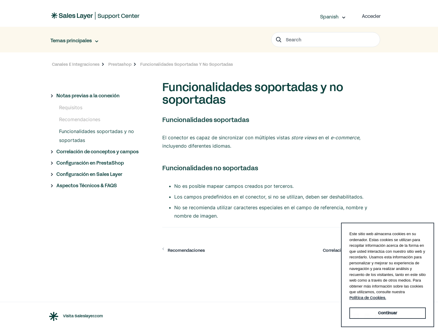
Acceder (371, 16)
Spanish (330, 16)
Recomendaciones (79, 119)
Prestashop (120, 64)
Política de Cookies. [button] (367, 298)
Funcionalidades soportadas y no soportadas (96, 135)
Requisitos (70, 107)
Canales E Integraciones (76, 64)
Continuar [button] (387, 313)
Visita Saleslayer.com (83, 316)
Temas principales (71, 40)
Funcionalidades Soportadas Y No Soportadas (186, 64)
